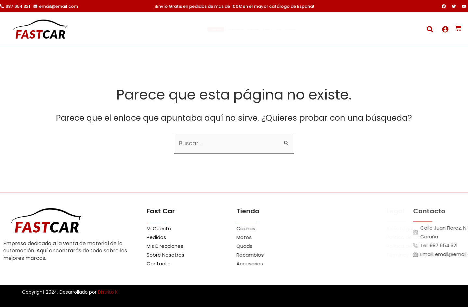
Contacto (338, 29)
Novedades (254, 29)
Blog (313, 29)
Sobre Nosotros (214, 29)
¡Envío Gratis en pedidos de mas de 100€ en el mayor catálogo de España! (234, 6)
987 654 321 (18, 6)
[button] (430, 29)
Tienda (288, 29)
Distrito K (108, 292)
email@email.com (58, 6)
